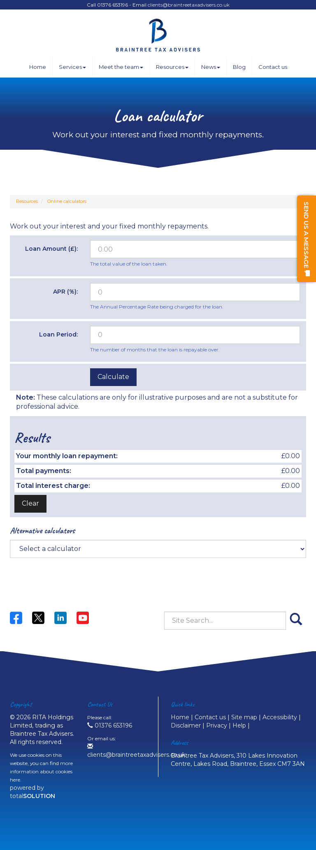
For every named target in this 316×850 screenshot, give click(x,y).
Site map (244, 717)
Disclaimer (186, 725)
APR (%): (65, 291)
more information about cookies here (41, 771)
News (210, 67)
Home (37, 67)
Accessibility (280, 717)
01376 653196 (109, 725)
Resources (172, 67)
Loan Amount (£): (51, 248)
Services (72, 67)
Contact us (272, 67)
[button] (306, 238)
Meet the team (121, 67)
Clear (30, 503)
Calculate (113, 377)
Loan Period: (58, 334)
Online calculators (66, 201)
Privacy (216, 725)
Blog (239, 67)
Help (239, 725)
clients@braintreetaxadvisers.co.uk (189, 5)
